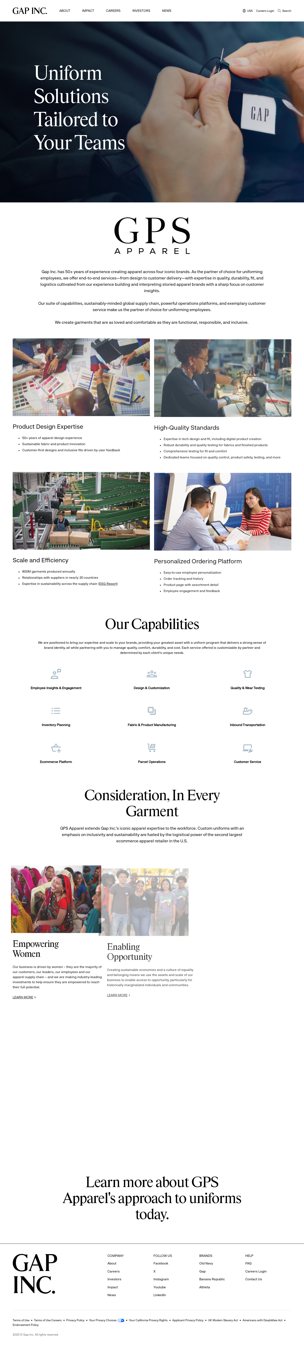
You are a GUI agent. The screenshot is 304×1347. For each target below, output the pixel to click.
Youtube (159, 1287)
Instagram (161, 1279)
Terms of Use (21, 1320)
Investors (141, 11)
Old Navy (206, 1263)
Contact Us (253, 1279)
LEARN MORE (23, 999)
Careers (113, 11)
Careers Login (265, 10)
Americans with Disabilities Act (262, 1320)
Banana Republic (212, 1279)
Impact (88, 11)
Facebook (160, 1263)
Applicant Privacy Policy (188, 1320)
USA (248, 11)
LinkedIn (159, 1295)
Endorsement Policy (26, 1325)
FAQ (248, 1263)
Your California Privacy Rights (148, 1320)
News (166, 11)
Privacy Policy (75, 1320)
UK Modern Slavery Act (223, 1320)
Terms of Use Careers (48, 1320)
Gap (202, 1271)
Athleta (204, 1287)
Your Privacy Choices (103, 1320)
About (64, 11)
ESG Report (108, 585)
